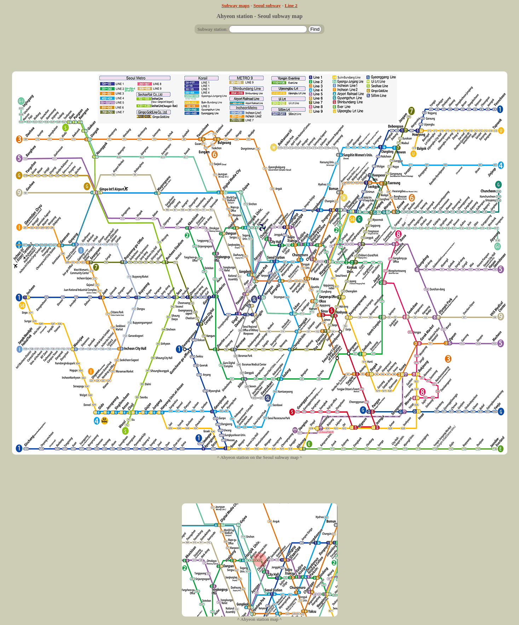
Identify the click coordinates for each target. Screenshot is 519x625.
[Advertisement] (259, 55)
